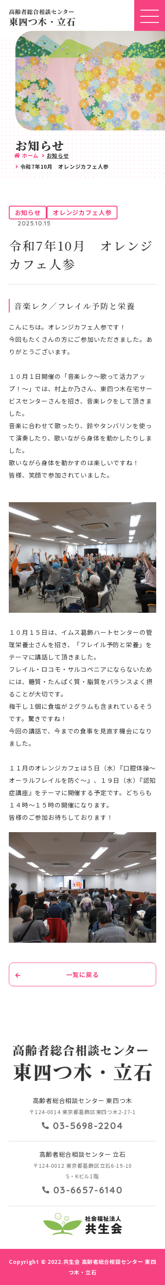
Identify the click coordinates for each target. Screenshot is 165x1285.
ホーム (30, 155)
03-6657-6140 (88, 1190)
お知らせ (58, 155)
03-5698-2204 (88, 1125)
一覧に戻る (82, 974)
